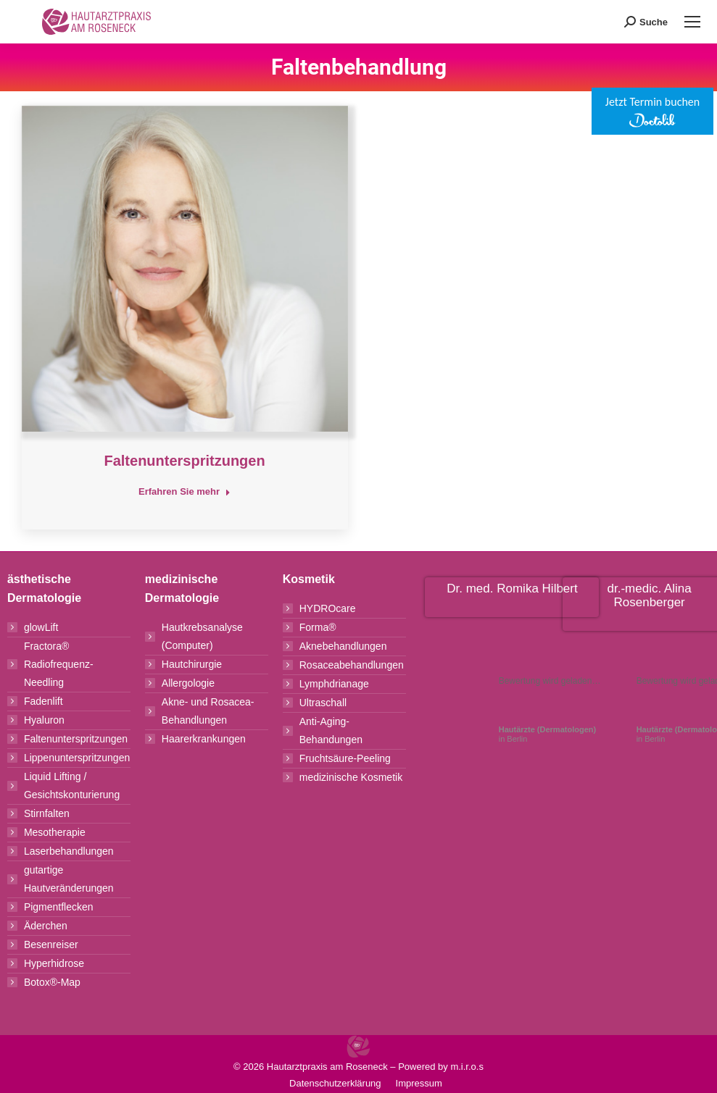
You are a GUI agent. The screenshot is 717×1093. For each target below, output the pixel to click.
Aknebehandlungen (343, 646)
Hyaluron (44, 720)
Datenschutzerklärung (335, 1083)
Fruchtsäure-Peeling (345, 758)
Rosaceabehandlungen (351, 665)
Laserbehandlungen (69, 851)
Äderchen (45, 925)
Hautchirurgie (192, 664)
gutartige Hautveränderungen (69, 879)
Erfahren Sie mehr (184, 491)
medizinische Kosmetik (350, 777)
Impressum (419, 1083)
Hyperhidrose (54, 963)
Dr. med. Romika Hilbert (512, 588)
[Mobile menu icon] (692, 22)
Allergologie (188, 683)
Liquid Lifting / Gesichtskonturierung (72, 785)
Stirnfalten (47, 813)
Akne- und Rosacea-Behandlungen (208, 711)
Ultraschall (323, 702)
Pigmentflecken (59, 907)
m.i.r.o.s (467, 1066)
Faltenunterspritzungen (184, 461)
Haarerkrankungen (204, 739)
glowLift (41, 627)
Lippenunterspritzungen (77, 757)
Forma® (317, 627)
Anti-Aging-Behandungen (330, 730)
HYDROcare (327, 608)
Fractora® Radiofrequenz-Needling (59, 664)
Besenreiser (51, 944)
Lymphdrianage (334, 684)
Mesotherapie (55, 832)
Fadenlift (43, 701)
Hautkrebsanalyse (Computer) (202, 636)
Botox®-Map (52, 982)
